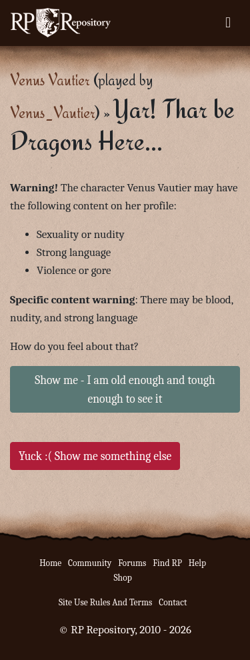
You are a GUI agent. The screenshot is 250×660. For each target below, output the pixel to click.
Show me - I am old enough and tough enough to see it (125, 389)
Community (89, 563)
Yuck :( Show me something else (95, 456)
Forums (132, 563)
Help (197, 563)
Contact (173, 602)
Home (50, 563)
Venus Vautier (50, 79)
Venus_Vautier (52, 112)
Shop (122, 578)
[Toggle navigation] (228, 22)
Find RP (167, 563)
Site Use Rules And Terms (106, 602)
